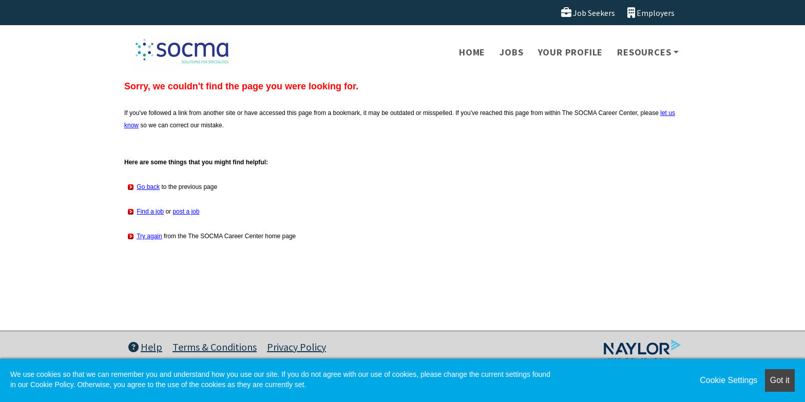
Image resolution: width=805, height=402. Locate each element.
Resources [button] (644, 52)
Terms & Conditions (214, 346)
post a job (185, 211)
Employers (651, 12)
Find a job (150, 211)
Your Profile (570, 52)
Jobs (511, 52)
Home (472, 52)
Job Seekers (588, 12)
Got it (780, 380)
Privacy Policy (296, 346)
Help (145, 346)
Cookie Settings (728, 380)
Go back (148, 186)
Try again (149, 236)
